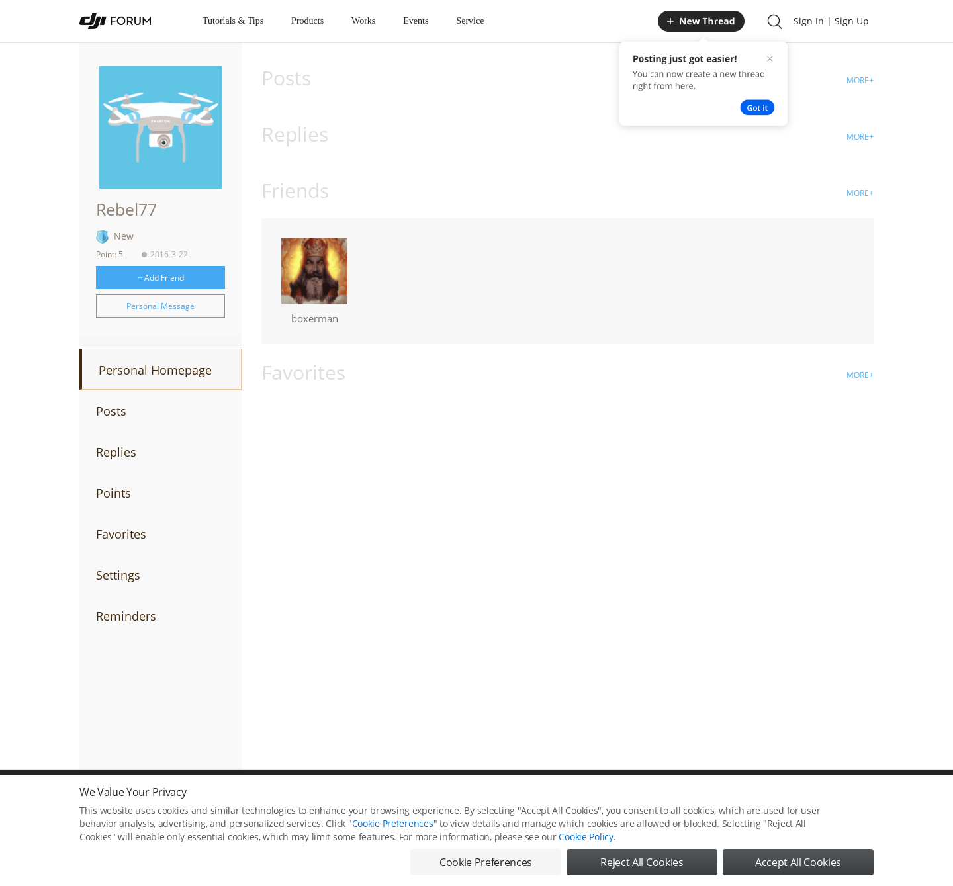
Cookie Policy (586, 836)
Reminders (126, 616)
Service (470, 21)
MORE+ (860, 80)
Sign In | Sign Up (831, 21)
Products (307, 21)
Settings (118, 575)
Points (113, 493)
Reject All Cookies (641, 862)
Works (363, 21)
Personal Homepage (155, 370)
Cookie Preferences (392, 823)
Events (415, 21)
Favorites (121, 534)
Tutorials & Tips (233, 21)
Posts (111, 411)
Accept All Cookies (798, 862)
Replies (116, 452)
